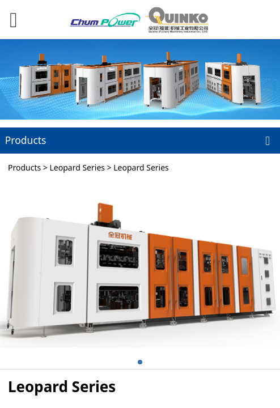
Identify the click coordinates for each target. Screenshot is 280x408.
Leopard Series (77, 167)
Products (24, 167)
